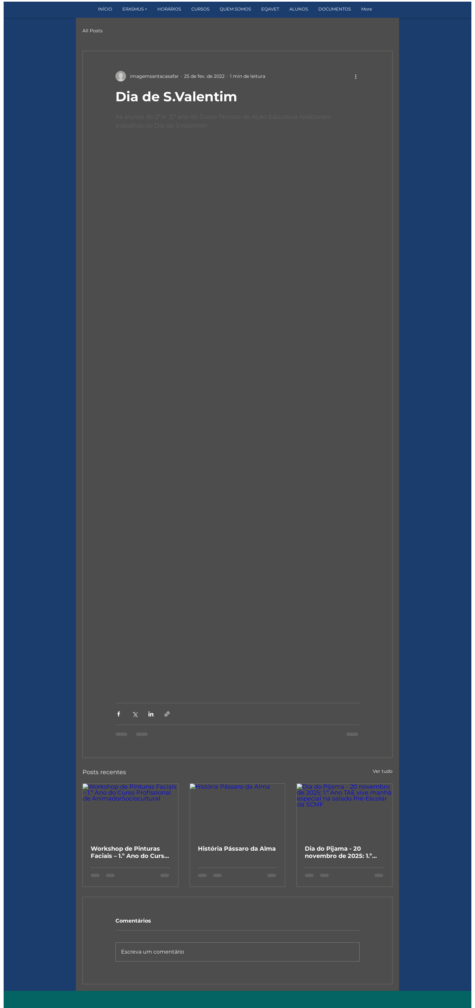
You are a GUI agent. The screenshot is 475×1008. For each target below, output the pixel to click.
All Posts (92, 31)
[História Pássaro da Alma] (237, 810)
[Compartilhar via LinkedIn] (151, 714)
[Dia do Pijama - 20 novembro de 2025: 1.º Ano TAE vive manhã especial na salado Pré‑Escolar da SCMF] (344, 810)
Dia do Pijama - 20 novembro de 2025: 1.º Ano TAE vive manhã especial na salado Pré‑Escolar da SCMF (338, 852)
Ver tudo (383, 771)
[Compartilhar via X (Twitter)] (135, 714)
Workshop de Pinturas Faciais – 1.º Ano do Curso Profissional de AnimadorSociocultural (129, 852)
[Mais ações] (356, 76)
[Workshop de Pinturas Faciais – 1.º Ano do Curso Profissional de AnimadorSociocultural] (130, 810)
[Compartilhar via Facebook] (118, 714)
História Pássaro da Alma (237, 848)
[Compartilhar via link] (167, 714)
